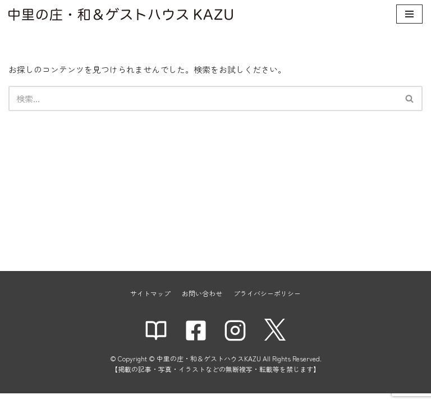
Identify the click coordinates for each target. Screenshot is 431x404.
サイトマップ (150, 304)
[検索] (202, 98)
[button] (409, 98)
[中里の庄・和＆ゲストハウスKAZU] (120, 14)
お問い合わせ (202, 304)
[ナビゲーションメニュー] (409, 14)
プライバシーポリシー (267, 304)
